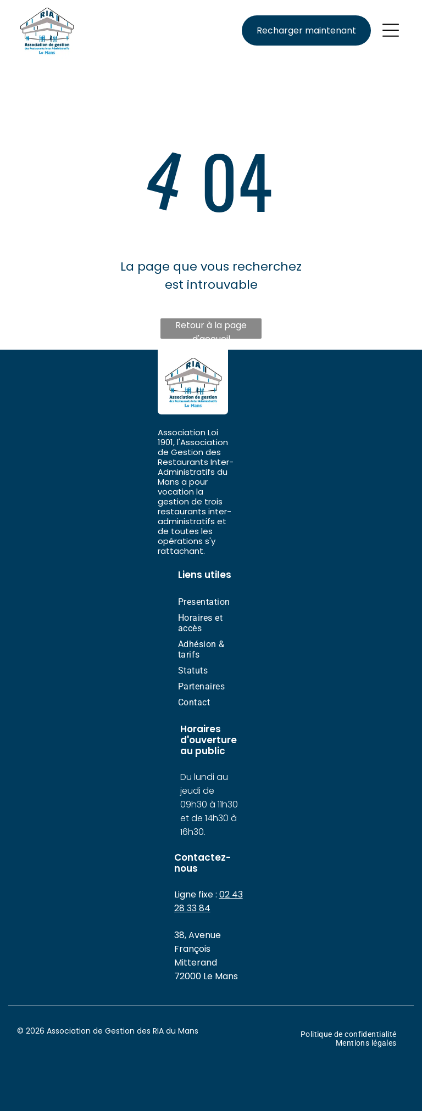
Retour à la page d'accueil (211, 329)
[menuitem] (211, 602)
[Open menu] (390, 30)
